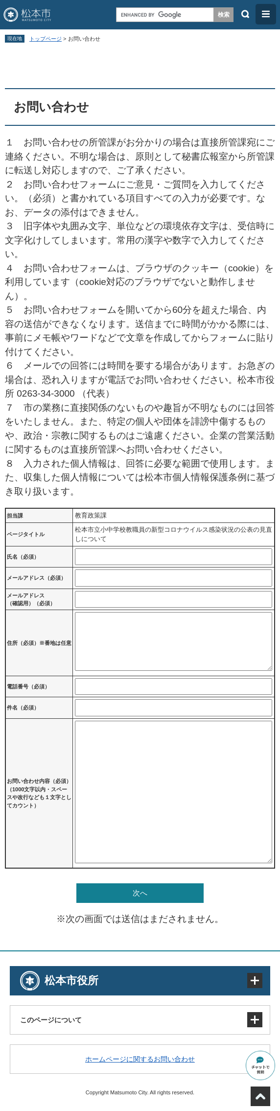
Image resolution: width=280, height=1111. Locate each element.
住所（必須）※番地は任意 (39, 643)
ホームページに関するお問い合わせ (140, 1059)
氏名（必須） (23, 557)
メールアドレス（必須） (36, 578)
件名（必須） (23, 707)
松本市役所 (71, 980)
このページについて (51, 1020)
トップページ (45, 39)
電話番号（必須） (28, 686)
